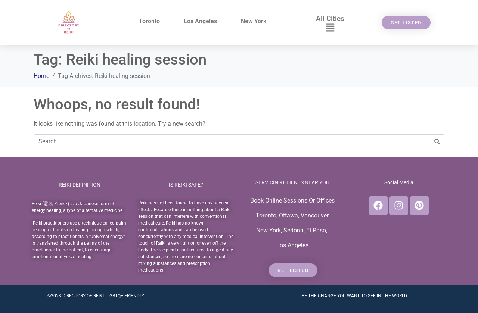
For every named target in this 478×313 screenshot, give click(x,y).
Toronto (149, 21)
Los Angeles (200, 21)
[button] (330, 28)
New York (253, 21)
